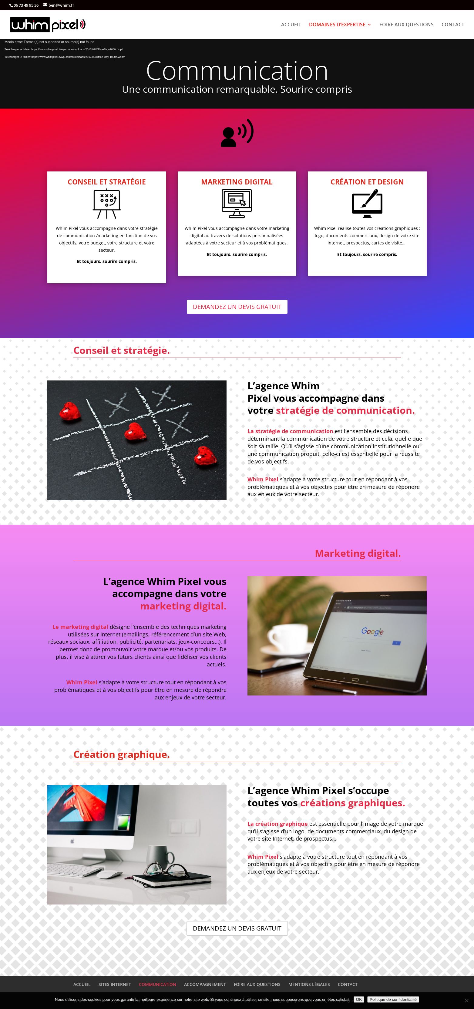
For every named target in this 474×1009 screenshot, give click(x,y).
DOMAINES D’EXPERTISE (337, 25)
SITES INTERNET (115, 984)
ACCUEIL (291, 25)
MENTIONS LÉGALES (309, 984)
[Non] (466, 1000)
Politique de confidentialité (393, 999)
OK (359, 999)
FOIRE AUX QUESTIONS (406, 25)
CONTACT (453, 25)
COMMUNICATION (157, 984)
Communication (237, 69)
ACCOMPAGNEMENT (205, 984)
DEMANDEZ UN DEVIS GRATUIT (237, 307)
